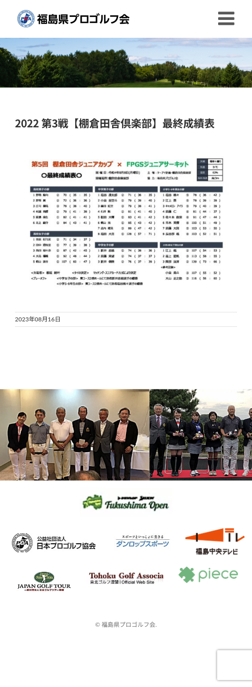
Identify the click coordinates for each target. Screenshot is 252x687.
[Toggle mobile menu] (227, 18)
